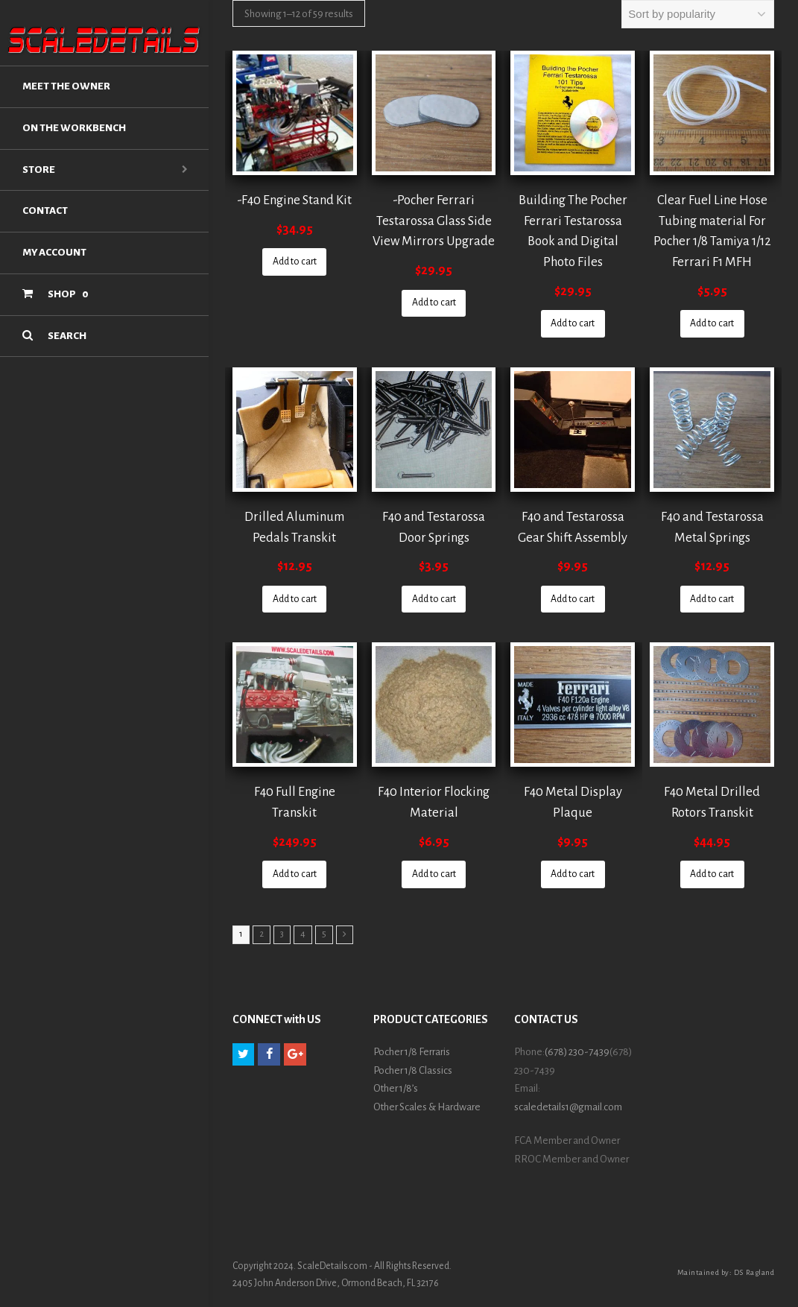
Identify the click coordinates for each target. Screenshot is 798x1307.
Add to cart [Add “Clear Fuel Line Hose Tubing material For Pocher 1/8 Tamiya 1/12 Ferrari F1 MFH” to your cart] (712, 323)
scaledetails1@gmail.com (568, 1107)
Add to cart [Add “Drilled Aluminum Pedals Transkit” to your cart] (295, 599)
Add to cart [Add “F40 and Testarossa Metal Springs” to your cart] (712, 599)
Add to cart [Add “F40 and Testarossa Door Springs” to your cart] (434, 599)
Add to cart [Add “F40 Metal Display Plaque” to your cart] (573, 874)
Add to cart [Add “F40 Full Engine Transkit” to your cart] (295, 874)
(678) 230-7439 (577, 1051)
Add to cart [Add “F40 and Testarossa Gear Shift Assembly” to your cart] (573, 599)
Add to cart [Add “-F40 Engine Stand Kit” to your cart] (295, 261)
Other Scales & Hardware (427, 1107)
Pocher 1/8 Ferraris (411, 1051)
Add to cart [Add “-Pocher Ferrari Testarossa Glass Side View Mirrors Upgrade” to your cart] (434, 302)
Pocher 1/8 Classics (412, 1070)
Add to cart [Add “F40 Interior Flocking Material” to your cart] (434, 874)
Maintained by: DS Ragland (726, 1272)
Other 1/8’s (395, 1088)
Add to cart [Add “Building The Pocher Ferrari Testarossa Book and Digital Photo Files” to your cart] (573, 323)
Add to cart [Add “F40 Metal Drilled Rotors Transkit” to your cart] (712, 874)
